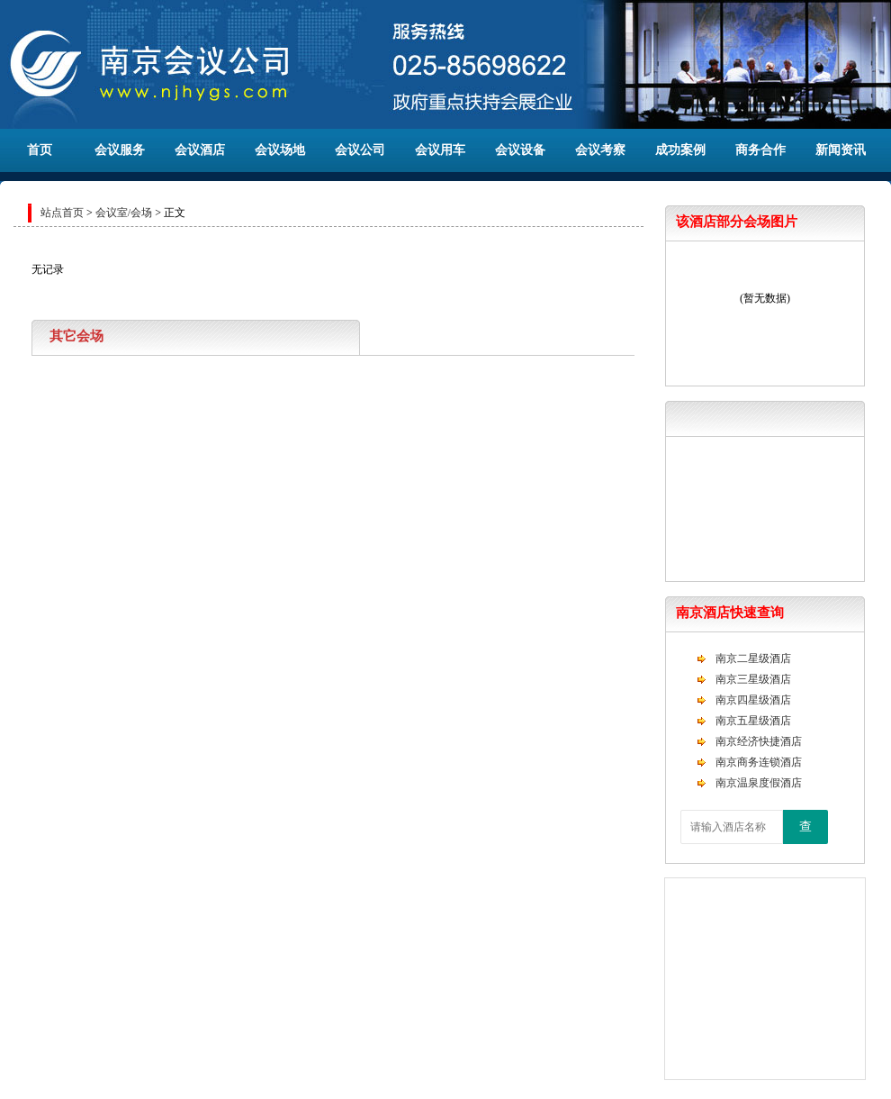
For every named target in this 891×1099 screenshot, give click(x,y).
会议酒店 (200, 150)
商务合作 (760, 150)
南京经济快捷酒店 (759, 741)
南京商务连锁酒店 (759, 762)
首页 (39, 150)
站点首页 (62, 212)
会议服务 (119, 150)
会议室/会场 (123, 212)
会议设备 (520, 150)
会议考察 (600, 150)
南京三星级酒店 (753, 679)
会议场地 (280, 150)
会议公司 (360, 150)
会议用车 (440, 150)
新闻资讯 (840, 150)
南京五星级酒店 (753, 720)
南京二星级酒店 (753, 658)
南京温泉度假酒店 (759, 783)
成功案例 (680, 150)
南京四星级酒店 (753, 700)
